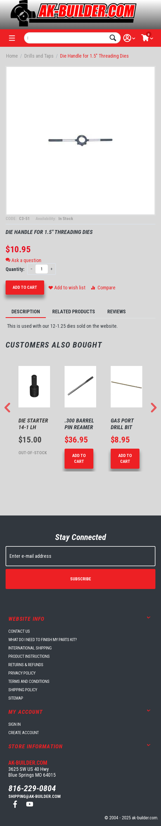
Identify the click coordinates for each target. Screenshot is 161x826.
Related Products (73, 311)
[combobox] (72, 37)
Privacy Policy (21, 673)
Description (25, 311)
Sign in (14, 724)
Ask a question (23, 260)
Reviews (116, 311)
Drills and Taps (39, 56)
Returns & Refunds (25, 664)
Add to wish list (67, 287)
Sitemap (15, 698)
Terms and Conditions (28, 681)
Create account (23, 732)
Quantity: (15, 269)
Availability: (46, 218)
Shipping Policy (22, 689)
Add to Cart (25, 287)
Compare (102, 287)
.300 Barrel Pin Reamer (79, 424)
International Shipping (30, 648)
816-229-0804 (32, 788)
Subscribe (80, 578)
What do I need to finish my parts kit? (42, 639)
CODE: (12, 218)
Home (12, 56)
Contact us (19, 631)
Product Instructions (29, 656)
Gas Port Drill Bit (122, 424)
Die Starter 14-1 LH (33, 424)
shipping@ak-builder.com (34, 796)
